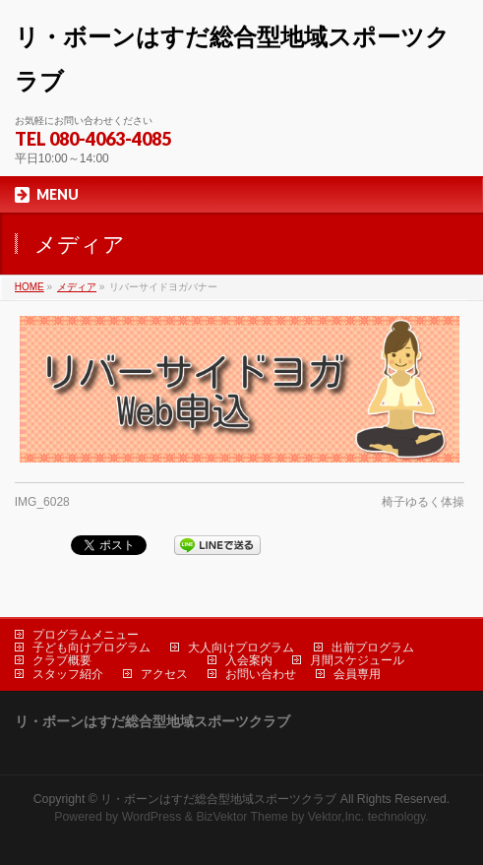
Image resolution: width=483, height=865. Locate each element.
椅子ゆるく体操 (423, 502)
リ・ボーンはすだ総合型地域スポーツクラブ (218, 799)
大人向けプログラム (241, 647)
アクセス (164, 674)
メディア (76, 286)
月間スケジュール (357, 660)
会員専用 (357, 674)
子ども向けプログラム (91, 647)
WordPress (152, 817)
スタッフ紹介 (67, 674)
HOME (29, 286)
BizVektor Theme (242, 817)
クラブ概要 (61, 660)
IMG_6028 (42, 502)
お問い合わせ (260, 674)
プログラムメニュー (85, 635)
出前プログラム (373, 647)
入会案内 (248, 660)
